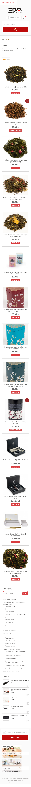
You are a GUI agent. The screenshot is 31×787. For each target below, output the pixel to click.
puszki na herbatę (10, 643)
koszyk (23, 18)
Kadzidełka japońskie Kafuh (13, 609)
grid (5, 59)
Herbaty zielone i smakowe (13, 641)
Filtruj (25, 593)
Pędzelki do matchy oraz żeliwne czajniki (13, 636)
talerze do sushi (10, 619)
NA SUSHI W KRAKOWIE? (8, 753)
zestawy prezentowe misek (13, 625)
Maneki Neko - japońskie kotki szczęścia (16, 614)
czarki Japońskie (10, 638)
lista (9, 59)
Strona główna (5, 48)
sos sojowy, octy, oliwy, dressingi (14, 668)
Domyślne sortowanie (7, 54)
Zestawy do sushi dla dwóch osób (11, 671)
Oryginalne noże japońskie (9, 630)
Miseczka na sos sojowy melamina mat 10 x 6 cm (15, 716)
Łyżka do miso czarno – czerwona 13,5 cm (15, 690)
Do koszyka (15, 93)
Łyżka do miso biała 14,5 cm (13, 698)
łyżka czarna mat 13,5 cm (13, 706)
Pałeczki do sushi (7, 633)
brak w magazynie (15, 130)
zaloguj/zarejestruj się (8, 2)
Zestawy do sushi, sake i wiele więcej (18, 48)
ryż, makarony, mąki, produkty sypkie (15, 665)
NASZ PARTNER (6, 768)
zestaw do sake (10, 622)
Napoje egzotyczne (11, 658)
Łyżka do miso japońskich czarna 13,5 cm (16, 681)
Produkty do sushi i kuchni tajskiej (11, 649)
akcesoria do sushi (10, 606)
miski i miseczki (10, 617)
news (4, 628)
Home (3, 39)
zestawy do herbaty (11, 646)
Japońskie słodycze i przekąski (13, 655)
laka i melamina (10, 611)
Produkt (7, 39)
